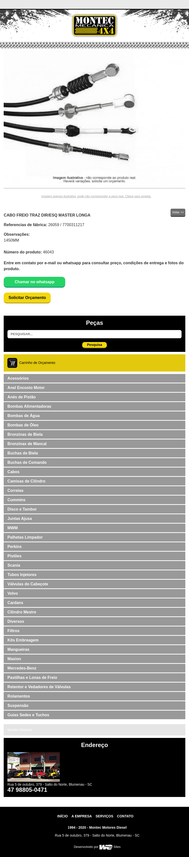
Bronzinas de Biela (25, 434)
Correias (15, 490)
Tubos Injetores (21, 575)
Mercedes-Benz (21, 668)
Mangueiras (18, 649)
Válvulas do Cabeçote (27, 584)
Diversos (15, 621)
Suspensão (17, 705)
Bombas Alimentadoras (29, 406)
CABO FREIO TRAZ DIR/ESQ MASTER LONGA (47, 215)
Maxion (14, 659)
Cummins (16, 500)
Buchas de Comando (27, 462)
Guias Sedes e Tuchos (28, 715)
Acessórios (18, 378)
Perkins (14, 547)
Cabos (13, 472)
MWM (12, 528)
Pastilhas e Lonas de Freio (32, 677)
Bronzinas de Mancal (27, 444)
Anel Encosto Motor (26, 388)
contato (125, 816)
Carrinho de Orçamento (37, 362)
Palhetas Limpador (25, 537)
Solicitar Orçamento (27, 298)
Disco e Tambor (22, 509)
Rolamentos (18, 696)
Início (62, 816)
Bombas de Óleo (22, 425)
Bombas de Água (23, 416)
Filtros (13, 631)
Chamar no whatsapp (34, 282)
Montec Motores (19, 730)
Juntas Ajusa (19, 518)
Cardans (15, 603)
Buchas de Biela (22, 453)
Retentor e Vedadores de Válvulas (39, 687)
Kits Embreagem (22, 640)
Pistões (14, 556)
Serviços (104, 816)
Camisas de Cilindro (26, 481)
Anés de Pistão (21, 397)
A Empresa (81, 816)
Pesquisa (94, 345)
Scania (13, 565)
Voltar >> (178, 212)
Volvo (12, 593)
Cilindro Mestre (21, 612)
